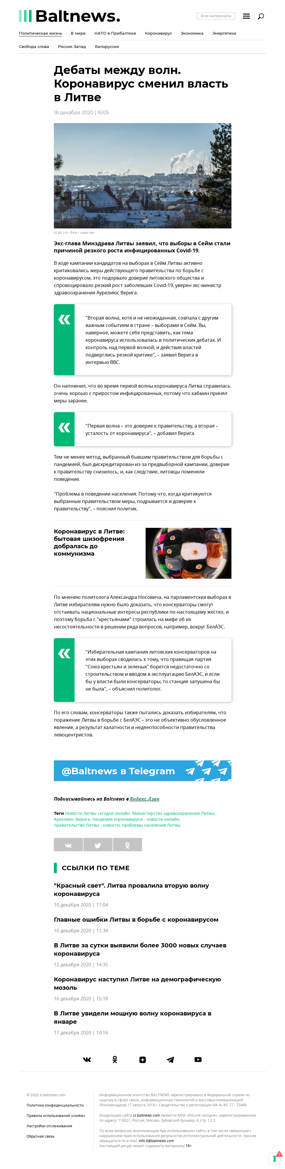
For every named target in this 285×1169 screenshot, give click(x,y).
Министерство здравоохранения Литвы (173, 813)
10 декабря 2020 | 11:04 (81, 905)
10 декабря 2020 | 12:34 (81, 930)
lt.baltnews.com (146, 1115)
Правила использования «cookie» (56, 1115)
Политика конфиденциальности (55, 1105)
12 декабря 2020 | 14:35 (81, 964)
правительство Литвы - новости (87, 825)
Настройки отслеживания (49, 1126)
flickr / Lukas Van (82, 232)
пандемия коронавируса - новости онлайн (135, 819)
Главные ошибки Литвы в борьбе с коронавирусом (136, 919)
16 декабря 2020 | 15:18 (81, 998)
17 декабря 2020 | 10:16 (81, 1032)
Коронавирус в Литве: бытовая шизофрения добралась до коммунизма (89, 542)
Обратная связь (40, 1136)
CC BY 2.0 (60, 232)
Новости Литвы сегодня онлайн (97, 813)
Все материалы (216, 15)
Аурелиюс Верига (72, 819)
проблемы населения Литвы (151, 825)
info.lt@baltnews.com (156, 1141)
